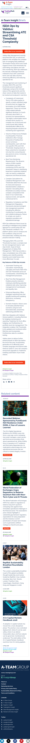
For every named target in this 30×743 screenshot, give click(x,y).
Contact (3, 684)
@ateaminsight (7, 720)
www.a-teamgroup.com (8, 672)
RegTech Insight (17, 8)
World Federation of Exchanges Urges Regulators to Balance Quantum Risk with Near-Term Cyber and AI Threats (15, 492)
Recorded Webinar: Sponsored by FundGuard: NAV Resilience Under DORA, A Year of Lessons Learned (15, 423)
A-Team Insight (7, 703)
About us (4, 681)
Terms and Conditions (7, 693)
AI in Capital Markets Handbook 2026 (12, 619)
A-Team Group (7, 700)
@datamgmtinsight (8, 727)
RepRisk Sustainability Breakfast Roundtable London (13, 564)
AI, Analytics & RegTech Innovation (11, 373)
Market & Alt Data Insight (6, 6)
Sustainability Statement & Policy (11, 691)
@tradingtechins (8, 724)
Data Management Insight (7, 8)
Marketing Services (7, 686)
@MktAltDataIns (8, 729)
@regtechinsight (8, 722)
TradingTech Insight (18, 6)
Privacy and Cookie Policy (9, 688)
